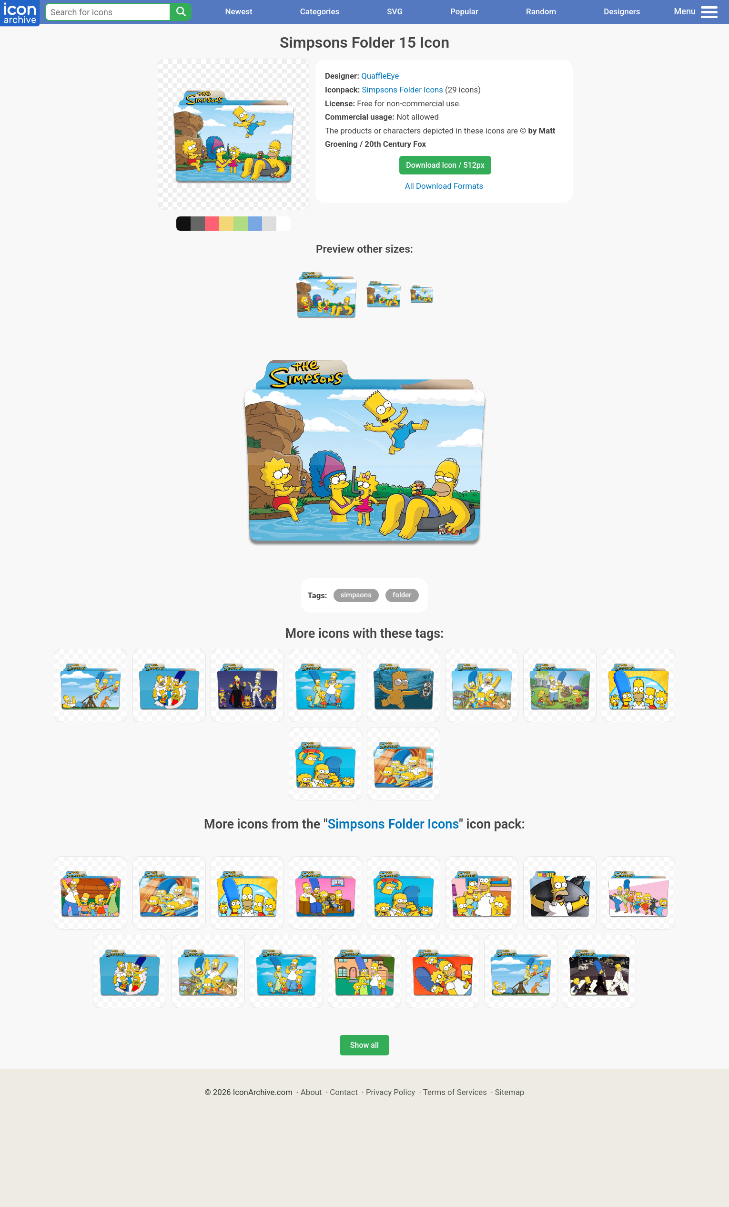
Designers (622, 11)
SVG (395, 11)
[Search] (181, 12)
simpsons (356, 595)
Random (541, 11)
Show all (364, 1045)
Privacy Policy (390, 1092)
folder (402, 595)
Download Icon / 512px (445, 165)
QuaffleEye (380, 76)
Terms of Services (455, 1092)
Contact (344, 1092)
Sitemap (510, 1092)
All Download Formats (444, 186)
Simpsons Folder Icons (402, 89)
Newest (238, 11)
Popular (464, 11)
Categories (320, 11)
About (311, 1092)
